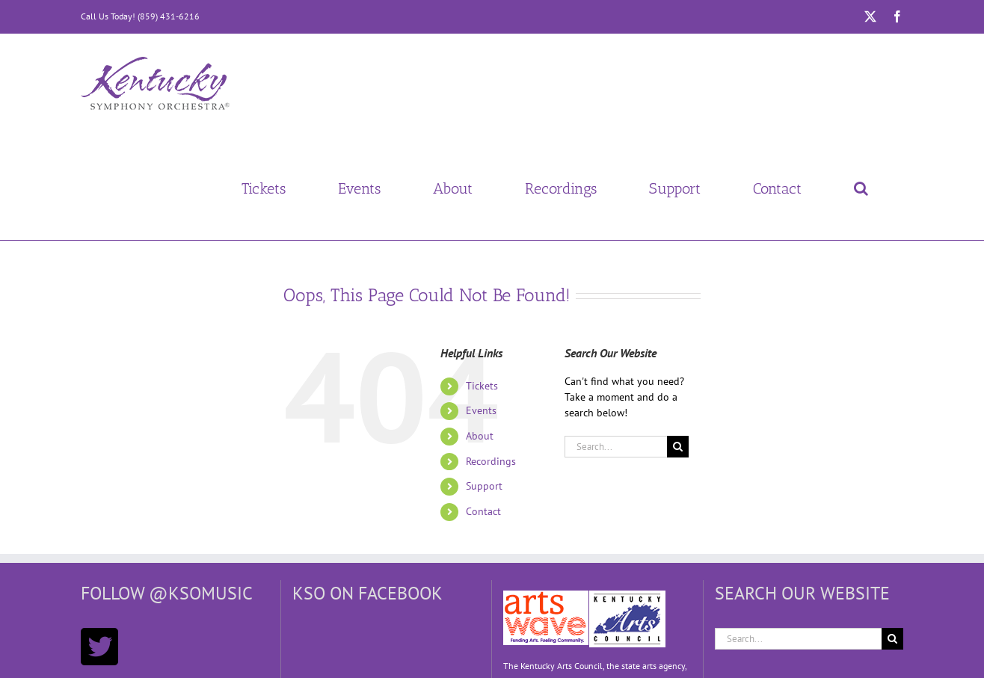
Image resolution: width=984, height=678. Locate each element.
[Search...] (616, 446)
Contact (483, 511)
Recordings (491, 461)
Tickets (482, 385)
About (479, 436)
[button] (861, 188)
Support (484, 486)
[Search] (678, 446)
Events (481, 410)
